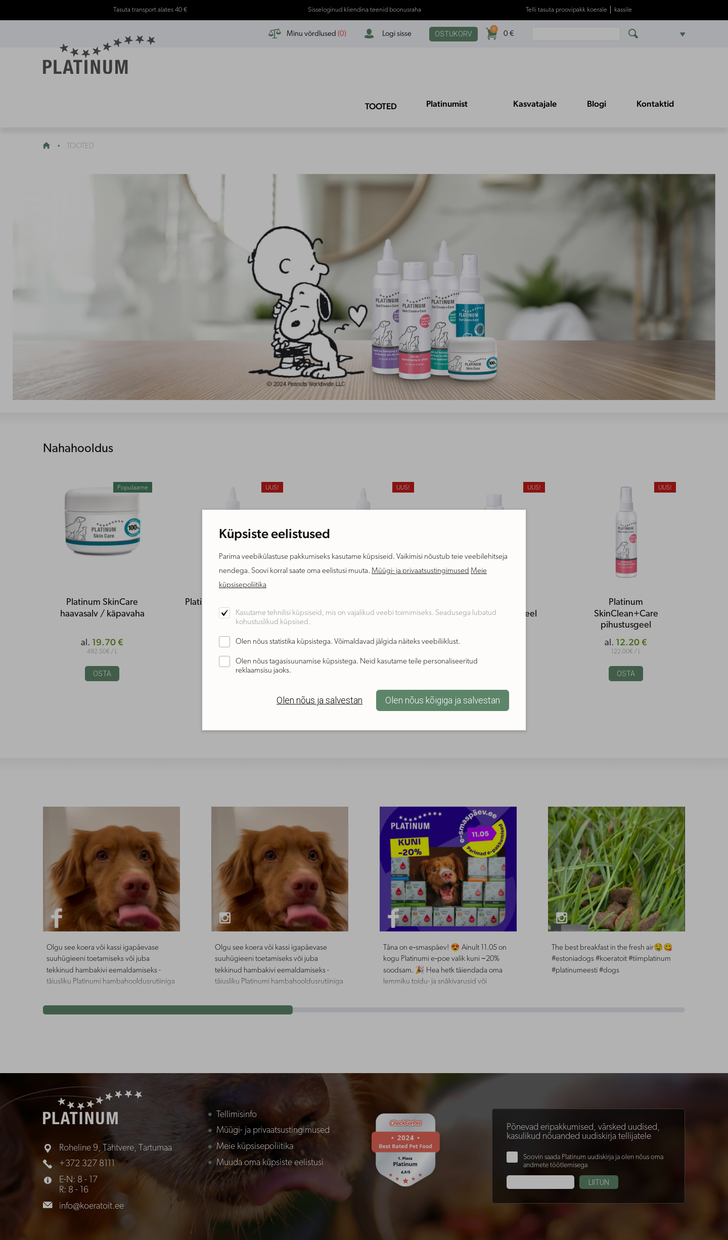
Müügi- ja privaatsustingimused (420, 571)
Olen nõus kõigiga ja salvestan (442, 700)
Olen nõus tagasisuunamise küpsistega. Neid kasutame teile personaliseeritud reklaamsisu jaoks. (357, 666)
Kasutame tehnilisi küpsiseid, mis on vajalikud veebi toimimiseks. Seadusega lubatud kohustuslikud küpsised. (366, 617)
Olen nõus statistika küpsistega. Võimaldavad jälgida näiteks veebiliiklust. (348, 642)
